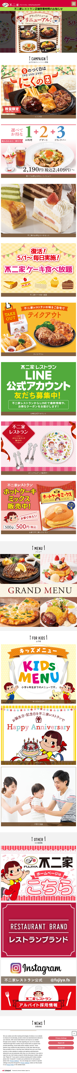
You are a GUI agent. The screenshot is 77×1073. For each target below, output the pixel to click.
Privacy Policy (10, 1064)
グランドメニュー (38, 590)
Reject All (61, 1043)
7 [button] (45, 50)
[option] (38, 32)
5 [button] (40, 50)
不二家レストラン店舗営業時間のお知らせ (38, 9)
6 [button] (43, 50)
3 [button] (35, 50)
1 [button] (30, 50)
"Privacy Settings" (14, 1061)
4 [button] (38, 50)
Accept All (61, 1048)
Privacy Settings (61, 1038)
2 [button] (33, 50)
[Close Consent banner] (74, 1033)
